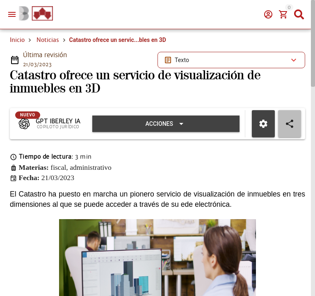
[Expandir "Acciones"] (166, 124)
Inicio (17, 40)
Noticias (48, 40)
